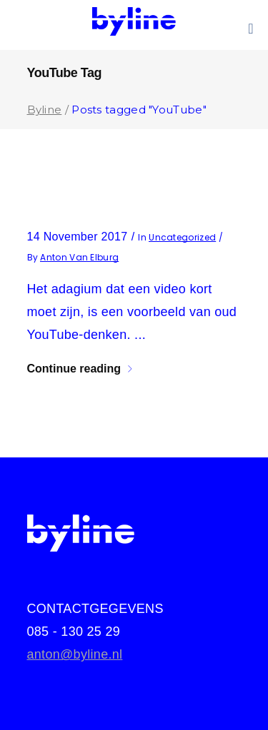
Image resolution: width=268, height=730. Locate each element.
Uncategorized (182, 237)
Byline (44, 109)
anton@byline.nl (75, 654)
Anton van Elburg (79, 257)
